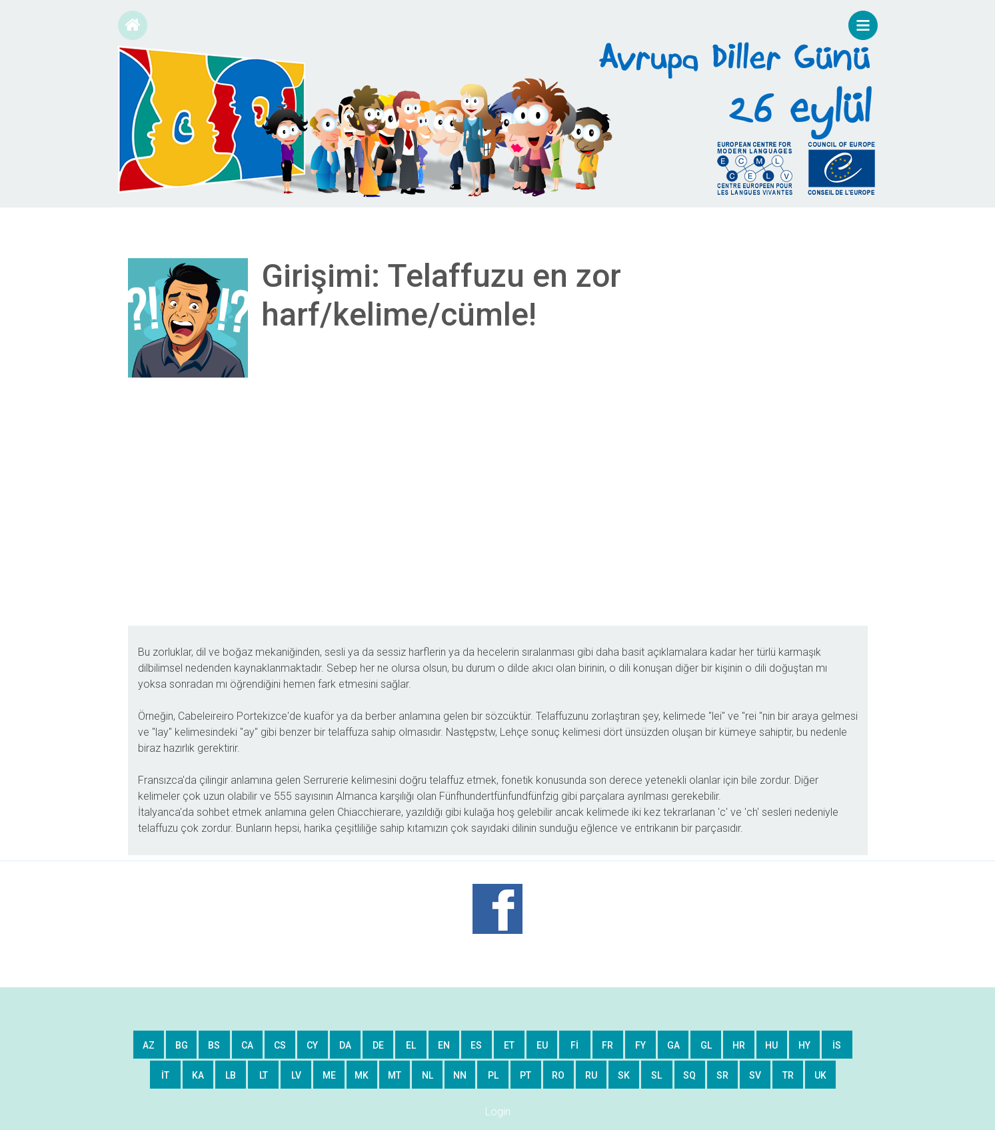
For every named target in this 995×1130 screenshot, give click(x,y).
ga (673, 1045)
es (476, 1045)
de (378, 1045)
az (149, 1045)
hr (738, 1045)
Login (497, 1111)
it (165, 1075)
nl (427, 1075)
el (411, 1045)
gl (706, 1045)
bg (181, 1045)
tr (788, 1075)
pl (493, 1075)
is (836, 1045)
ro (558, 1075)
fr (607, 1045)
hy (804, 1045)
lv (296, 1075)
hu (771, 1045)
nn (460, 1075)
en (444, 1045)
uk (820, 1075)
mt (394, 1075)
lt (263, 1075)
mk (362, 1075)
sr (722, 1075)
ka (198, 1075)
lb (230, 1075)
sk (624, 1075)
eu (542, 1045)
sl (656, 1075)
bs (214, 1045)
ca (247, 1045)
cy (312, 1045)
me (329, 1075)
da (345, 1045)
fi (574, 1045)
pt (525, 1075)
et (509, 1045)
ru (591, 1075)
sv (755, 1075)
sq (689, 1075)
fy (640, 1045)
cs (280, 1045)
